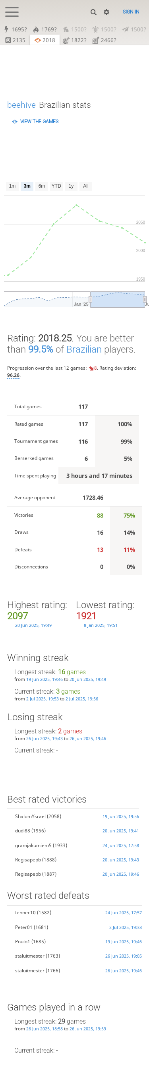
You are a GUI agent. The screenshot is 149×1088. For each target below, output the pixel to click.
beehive (21, 105)
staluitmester (30, 956)
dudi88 (22, 830)
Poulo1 (22, 941)
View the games (39, 121)
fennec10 (25, 912)
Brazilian (84, 349)
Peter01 (24, 927)
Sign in (131, 12)
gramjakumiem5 (33, 845)
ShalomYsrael (30, 816)
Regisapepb (28, 859)
